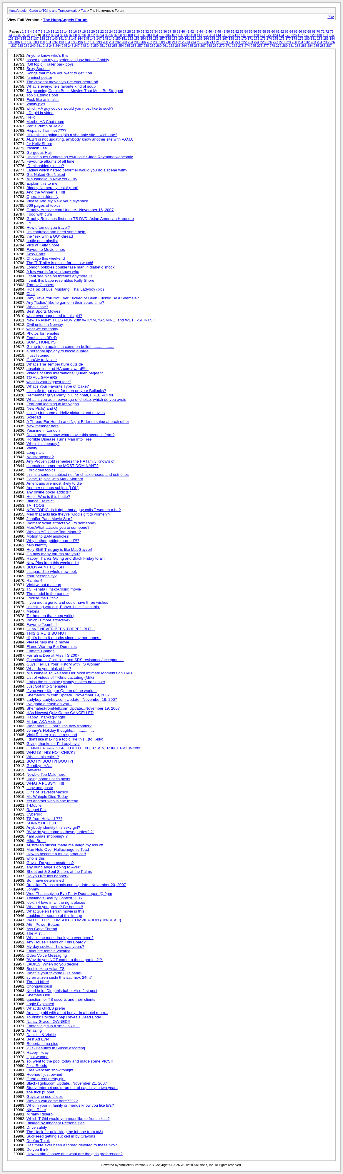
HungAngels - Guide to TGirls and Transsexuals (43, 10)
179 (300, 38)
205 (136, 42)
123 (275, 35)
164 (206, 38)
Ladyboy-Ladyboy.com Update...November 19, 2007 (71, 699)
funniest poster (39, 77)
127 (300, 35)
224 (256, 42)
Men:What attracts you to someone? (57, 527)
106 (168, 35)
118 (243, 35)
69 (313, 31)
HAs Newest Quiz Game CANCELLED (60, 713)
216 (206, 42)
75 (14, 35)
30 (138, 31)
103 (148, 35)
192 (55, 42)
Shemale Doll (38, 995)
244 (58, 45)
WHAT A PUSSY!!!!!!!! (45, 783)
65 (295, 31)
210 (168, 42)
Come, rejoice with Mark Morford (54, 479)
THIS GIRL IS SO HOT (46, 633)
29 (133, 31)
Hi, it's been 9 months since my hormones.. (63, 638)
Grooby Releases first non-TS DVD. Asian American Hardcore (80, 218)
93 (97, 35)
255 (127, 45)
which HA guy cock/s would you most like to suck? (70, 108)
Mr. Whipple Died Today (47, 796)
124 (281, 35)
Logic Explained (40, 1004)
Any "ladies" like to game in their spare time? (65, 302)
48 (219, 31)
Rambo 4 (34, 580)
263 (177, 45)
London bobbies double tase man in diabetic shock (70, 267)
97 (115, 35)
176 (281, 38)
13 (61, 31)
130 (319, 35)
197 (86, 42)
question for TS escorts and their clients (60, 999)
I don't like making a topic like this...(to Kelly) (64, 739)
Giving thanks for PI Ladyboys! (53, 743)
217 (212, 42)
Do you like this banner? (47, 876)
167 (225, 38)
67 (305, 31)
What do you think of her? (48, 668)
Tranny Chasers (40, 285)
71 (322, 31)
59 (268, 31)
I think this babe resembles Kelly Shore (60, 280)
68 (309, 31)
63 (287, 31)
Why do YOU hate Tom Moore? (53, 532)
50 (228, 31)
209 (162, 42)
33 (151, 31)
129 (312, 35)
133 (11, 38)
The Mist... (35, 933)
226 (269, 42)
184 (332, 38)
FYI (29, 223)
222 (244, 42)
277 (266, 45)
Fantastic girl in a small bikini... (53, 1026)
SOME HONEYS (41, 342)
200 (105, 42)
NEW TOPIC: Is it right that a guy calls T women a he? (73, 510)
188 (29, 42)
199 (98, 42)
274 (247, 45)
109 (186, 35)
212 (181, 42)
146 (92, 38)
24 (111, 31)
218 (218, 42)
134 (17, 38)
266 (196, 45)
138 (42, 38)
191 (48, 42)
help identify (36, 545)
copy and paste (39, 788)
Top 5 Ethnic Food (42, 95)
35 (160, 31)
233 (313, 42)
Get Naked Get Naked (45, 174)
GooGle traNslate (41, 360)
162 (193, 38)
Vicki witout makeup (43, 585)
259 (152, 45)
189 (36, 42)
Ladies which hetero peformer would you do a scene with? (76, 170)
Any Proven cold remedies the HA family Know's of (70, 461)
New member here (42, 426)
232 (306, 42)
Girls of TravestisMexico (47, 792)
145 (86, 38)
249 (89, 45)
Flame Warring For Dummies (51, 646)
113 (212, 35)
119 (249, 35)
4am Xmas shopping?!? (47, 836)
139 (48, 38)
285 (316, 45)
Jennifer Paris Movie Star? (49, 518)
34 (156, 31)
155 (149, 38)
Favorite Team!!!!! (41, 624)
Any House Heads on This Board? (56, 942)
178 (294, 38)
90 (84, 35)
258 (146, 45)
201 (111, 42)
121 (262, 35)
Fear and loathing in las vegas (52, 404)
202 (118, 42)
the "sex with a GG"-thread (49, 236)
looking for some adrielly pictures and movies (65, 413)
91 (88, 35)
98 (120, 35)
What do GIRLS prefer (45, 1008)
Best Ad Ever (37, 1039)
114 (218, 35)
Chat (30, 293)
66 (300, 31)
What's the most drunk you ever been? (60, 937)
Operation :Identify (42, 196)
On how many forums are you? (53, 554)
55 (250, 31)
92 (93, 35)
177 (288, 38)
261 (165, 45)
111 (199, 35)
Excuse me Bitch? (42, 598)
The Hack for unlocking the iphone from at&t (64, 1132)
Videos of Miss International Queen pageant (64, 373)
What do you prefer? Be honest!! (54, 907)
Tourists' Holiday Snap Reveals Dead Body (63, 1017)
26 (120, 31)
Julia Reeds (36, 1065)
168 (231, 38)
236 (332, 42)
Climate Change (40, 651)
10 (48, 31)
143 (73, 38)
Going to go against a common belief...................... (70, 346)
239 (26, 45)
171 (250, 38)
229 (288, 42)
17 (79, 31)
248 (83, 45)
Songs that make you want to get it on (59, 73)
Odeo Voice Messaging (46, 955)
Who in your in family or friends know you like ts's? (70, 1105)
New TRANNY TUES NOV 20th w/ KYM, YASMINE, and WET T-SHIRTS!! (90, 320)
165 (212, 38)
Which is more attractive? (48, 620)
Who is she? (37, 307)
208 (155, 42)
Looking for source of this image (54, 915)
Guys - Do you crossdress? (50, 863)
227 (275, 42)
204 (130, 42)
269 (215, 45)
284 (310, 45)
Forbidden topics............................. (56, 470)
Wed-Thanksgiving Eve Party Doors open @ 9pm (69, 893)
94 (102, 35)
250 (96, 45)
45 (205, 31)
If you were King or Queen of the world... (61, 690)
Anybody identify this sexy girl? (53, 827)
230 (294, 42)
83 (52, 35)
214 (193, 42)
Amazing (34, 1030)
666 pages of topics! (43, 205)
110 (193, 35)
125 (287, 35)
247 (76, 45)
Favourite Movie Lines (45, 249)
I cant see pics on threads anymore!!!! (59, 276)
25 (115, 31)
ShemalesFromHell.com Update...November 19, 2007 (73, 708)
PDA (330, 17)
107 (174, 35)
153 (136, 38)
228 (281, 42)
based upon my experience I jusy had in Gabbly (67, 60)
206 (143, 42)
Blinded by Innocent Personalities (55, 1123)
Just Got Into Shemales (46, 686)
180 (306, 38)
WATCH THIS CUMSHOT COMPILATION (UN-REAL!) (73, 920)
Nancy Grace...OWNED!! (48, 1021)
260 (158, 45)
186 (17, 42)
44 (201, 31)
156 (155, 38)
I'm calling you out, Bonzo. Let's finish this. (63, 607)
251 (102, 45)
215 (199, 42)
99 (124, 35)
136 (29, 38)
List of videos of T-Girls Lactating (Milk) (60, 677)
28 (129, 31)
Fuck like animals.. (42, 99)
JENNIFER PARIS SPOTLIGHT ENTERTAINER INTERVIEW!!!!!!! (83, 748)
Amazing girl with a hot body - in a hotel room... (67, 1012)
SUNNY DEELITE (42, 823)
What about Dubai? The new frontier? (58, 726)
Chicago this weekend (45, 258)
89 (79, 35)
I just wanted (37, 1057)
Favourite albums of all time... (52, 161)
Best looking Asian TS (45, 968)
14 (66, 31)
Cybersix (34, 814)
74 (10, 35)
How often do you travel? (48, 227)
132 (331, 35)
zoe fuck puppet (40, 1092)
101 (136, 35)
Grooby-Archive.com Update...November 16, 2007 (70, 210)
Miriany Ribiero (39, 1114)
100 (130, 35)
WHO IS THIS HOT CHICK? (51, 752)
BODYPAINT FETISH (45, 567)
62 (282, 31)
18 (84, 31)
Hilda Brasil (36, 840)
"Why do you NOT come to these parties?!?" (64, 960)
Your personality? (41, 576)
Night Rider (36, 1110)
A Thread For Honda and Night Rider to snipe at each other (77, 421)
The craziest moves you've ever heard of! (62, 82)
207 (149, 42)
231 (300, 42)
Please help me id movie (47, 642)
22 (102, 31)
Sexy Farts (35, 254)
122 (268, 35)
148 (105, 38)
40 (183, 31)
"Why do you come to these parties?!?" (60, 832)
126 (294, 35)
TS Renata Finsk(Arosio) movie (53, 589)
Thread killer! (37, 982)
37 (169, 31)
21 (97, 31)
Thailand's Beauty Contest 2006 (54, 898)
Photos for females (42, 333)
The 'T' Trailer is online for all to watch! (59, 263)
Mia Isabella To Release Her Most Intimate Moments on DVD (79, 673)
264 (184, 45)
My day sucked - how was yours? (55, 946)
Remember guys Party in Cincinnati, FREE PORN (69, 395)
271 (228, 45)
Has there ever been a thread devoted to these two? (71, 1145)
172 (256, 38)
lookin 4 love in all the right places (55, 902)
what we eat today (42, 329)
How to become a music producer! (56, 854)
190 (42, 42)
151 (124, 38)
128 (306, 35)
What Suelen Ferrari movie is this (55, 911)
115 (224, 35)
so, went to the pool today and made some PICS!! (69, 1061)
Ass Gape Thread (41, 929)
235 (326, 42)
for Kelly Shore (39, 143)
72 (327, 31)
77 (24, 35)
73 (332, 31)
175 (275, 38)
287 (329, 45)
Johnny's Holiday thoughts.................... (60, 730)
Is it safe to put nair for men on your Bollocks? (66, 390)
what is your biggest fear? (48, 382)
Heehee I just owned (44, 1074)
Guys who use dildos (44, 1096)
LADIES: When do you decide (52, 964)
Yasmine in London (43, 430)
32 (147, 31)
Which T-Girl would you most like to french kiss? (68, 1118)
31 (142, 31)
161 (187, 38)
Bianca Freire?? (40, 501)
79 (33, 35)
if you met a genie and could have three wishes (67, 602)
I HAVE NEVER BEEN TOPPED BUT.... (60, 629)
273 (240, 45)
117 (237, 35)
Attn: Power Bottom (43, 924)
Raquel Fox (36, 810)
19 (88, 31)
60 (273, 31)
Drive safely (36, 1127)
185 (11, 42)
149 (111, 38)
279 (278, 45)
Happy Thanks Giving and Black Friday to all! (65, 558)
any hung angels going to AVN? (53, 867)
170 (244, 38)
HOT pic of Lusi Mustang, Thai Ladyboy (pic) (65, 289)
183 (326, 38)
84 (57, 35)
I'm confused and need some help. (56, 232)
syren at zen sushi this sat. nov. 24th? (59, 977)
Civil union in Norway (44, 324)
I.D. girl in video (40, 113)
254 (121, 45)
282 (297, 45)
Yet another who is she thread (52, 801)
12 (57, 31)
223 (250, 42)
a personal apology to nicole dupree (57, 351)
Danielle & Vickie (41, 1035)
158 (168, 38)
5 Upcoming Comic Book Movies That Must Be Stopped (74, 91)
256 (133, 45)
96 (111, 35)
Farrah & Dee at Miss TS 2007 (52, 655)
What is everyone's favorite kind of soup (61, 86)
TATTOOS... (37, 505)
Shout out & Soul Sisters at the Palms (59, 871)
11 (52, 31)
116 (231, 35)
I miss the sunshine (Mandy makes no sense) (65, 682)
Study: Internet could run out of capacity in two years (72, 1087)
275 (253, 45)
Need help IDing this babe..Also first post (61, 990)
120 (256, 35)
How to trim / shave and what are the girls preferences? (74, 1154)
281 (291, 45)
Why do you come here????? (52, 1101)
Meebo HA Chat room (45, 121)
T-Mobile (33, 805)
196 (80, 42)
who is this (35, 858)
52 (237, 31)
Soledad (33, 417)
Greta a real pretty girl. (46, 1079)
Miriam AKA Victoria (43, 721)
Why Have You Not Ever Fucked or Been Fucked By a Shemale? (82, 298)
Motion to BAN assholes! (47, 536)
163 (199, 38)
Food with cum (39, 214)
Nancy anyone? (40, 457)
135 (23, 38)
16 (75, 31)
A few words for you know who (52, 271)
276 (259, 45)
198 (92, 42)
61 (277, 31)
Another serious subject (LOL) (52, 488)
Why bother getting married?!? (52, 540)
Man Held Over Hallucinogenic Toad (57, 849)
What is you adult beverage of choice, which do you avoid (76, 399)
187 (23, 42)
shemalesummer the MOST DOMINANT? (62, 465)
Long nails (35, 452)
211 (174, 42)
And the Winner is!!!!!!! (45, 192)
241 (39, 45)
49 (223, 31)
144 (80, 38)
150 (118, 38)
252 (108, 45)
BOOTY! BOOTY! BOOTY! (49, 761)
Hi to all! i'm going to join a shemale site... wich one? (71, 135)
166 (218, 38)
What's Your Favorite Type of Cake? (57, 386)
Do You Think (38, 1140)
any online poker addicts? (48, 492)
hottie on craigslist (42, 241)
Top (83, 10)
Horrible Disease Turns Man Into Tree (59, 439)
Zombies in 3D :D (41, 338)
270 (221, 45)
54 (246, 31)
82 (48, 35)
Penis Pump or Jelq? (44, 126)
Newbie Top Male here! (46, 774)
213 (187, 42)
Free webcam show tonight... (51, 1070)
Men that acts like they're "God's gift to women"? (68, 514)
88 (75, 35)
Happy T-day (37, 1052)
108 (180, 35)
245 (64, 45)
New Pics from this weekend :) (52, 563)
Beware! (33, 770)
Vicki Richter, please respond (51, 735)
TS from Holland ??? (44, 818)
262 (171, 45)
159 (174, 38)
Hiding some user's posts (48, 779)
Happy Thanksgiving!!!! (46, 717)
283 (304, 45)
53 (241, 31)
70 (318, 31)
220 (231, 42)
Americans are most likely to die (54, 483)
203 (124, 42)
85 (62, 35)
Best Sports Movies (43, 311)
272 (234, 45)
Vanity (31, 448)
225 (262, 42)
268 (209, 45)
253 (114, 45)
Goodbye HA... (39, 765)
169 (237, 38)
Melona (32, 611)
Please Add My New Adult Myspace (57, 201)
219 (225, 42)
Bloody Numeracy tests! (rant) (52, 188)
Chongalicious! (39, 986)
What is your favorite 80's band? (54, 973)
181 (313, 38)
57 (260, 31)
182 (319, 38)
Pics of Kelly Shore (42, 245)
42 (192, 31)
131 (325, 35)
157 (162, 38)
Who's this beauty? (42, 443)
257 (140, 45)
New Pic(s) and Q (41, 408)
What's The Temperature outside (54, 364)
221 (237, 42)
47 (215, 31)
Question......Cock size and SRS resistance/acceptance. (75, 660)
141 (61, 38)
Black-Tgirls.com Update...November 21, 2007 (66, 1083)
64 (291, 31)
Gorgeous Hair (39, 152)
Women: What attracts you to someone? (61, 523)
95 (107, 35)
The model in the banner (47, 593)
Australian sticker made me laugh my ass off (64, 845)
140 (55, 38)
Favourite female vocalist (48, 951)
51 (232, 31)
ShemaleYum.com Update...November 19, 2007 (68, 695)
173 (262, 38)
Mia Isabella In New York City (51, 179)
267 (203, 45)
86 (66, 35)
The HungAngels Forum (65, 20)
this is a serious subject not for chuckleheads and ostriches (77, 474)
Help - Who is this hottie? (48, 496)
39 (178, 31)
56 (255, 31)
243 (51, 45)
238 (20, 45)
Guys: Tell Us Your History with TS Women (63, 664)
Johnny (32, 889)
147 (98, 38)
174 (269, 38)
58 (264, 31)
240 (33, 45)
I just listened (37, 355)
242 (45, 45)
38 (174, 31)
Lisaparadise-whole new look (51, 571)
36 (165, 31)
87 (70, 35)
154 (143, 38)
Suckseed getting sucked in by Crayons (60, 1136)
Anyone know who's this (47, 55)
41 (187, 31)
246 (70, 45)
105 (161, 35)
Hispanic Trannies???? (46, 130)
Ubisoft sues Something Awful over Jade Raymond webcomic (79, 157)
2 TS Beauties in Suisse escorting (55, 1048)
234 (319, 42)
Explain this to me (41, 183)
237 (13, 45)
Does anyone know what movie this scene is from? (70, 435)
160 (181, 38)
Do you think (37, 1149)
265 (190, 45)
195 (73, 42)
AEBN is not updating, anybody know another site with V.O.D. (79, 139)
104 (155, 35)
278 (272, 45)
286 (322, 45)
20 (93, 31)
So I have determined (45, 880)
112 (205, 35)
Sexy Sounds (38, 68)
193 (61, 42)
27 (124, 31)
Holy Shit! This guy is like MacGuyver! (59, 549)
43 (196, 31)
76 (19, 35)
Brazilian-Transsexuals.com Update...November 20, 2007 (76, 885)
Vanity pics (35, 104)
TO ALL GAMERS (42, 377)
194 (67, 42)
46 (210, 31)
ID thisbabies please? (45, 166)
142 (67, 38)
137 (36, 38)
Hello (30, 117)
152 (130, 38)
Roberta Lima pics (42, 1043)
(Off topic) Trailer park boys (50, 64)
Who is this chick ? (42, 757)
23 (106, 31)
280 (284, 45)
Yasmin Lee (36, 148)
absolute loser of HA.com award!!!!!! (57, 368)
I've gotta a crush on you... (49, 704)
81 (43, 35)
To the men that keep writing (51, 615)
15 (70, 31)
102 (142, 35)
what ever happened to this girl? (54, 315)
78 (28, 35)
